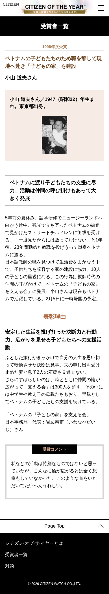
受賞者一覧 (16, 554)
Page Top (54, 526)
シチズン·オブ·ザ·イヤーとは (34, 543)
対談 (9, 565)
